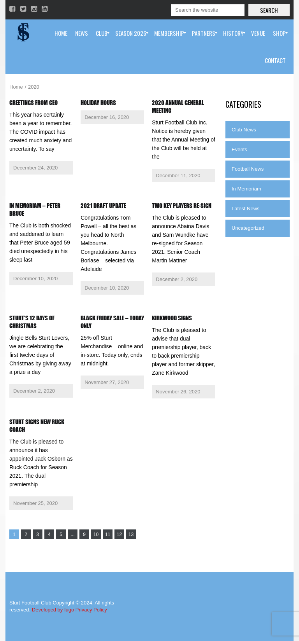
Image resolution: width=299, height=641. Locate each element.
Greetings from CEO (33, 102)
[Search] (207, 10)
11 (107, 534)
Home (16, 87)
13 (131, 534)
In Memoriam (246, 189)
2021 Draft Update (103, 205)
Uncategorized (248, 228)
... (72, 534)
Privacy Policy (91, 610)
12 (119, 534)
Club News (244, 130)
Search (269, 10)
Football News (248, 169)
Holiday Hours (98, 102)
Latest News (246, 208)
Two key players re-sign (181, 205)
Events (239, 149)
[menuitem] (61, 33)
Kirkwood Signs (172, 317)
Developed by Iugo (53, 610)
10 (95, 534)
